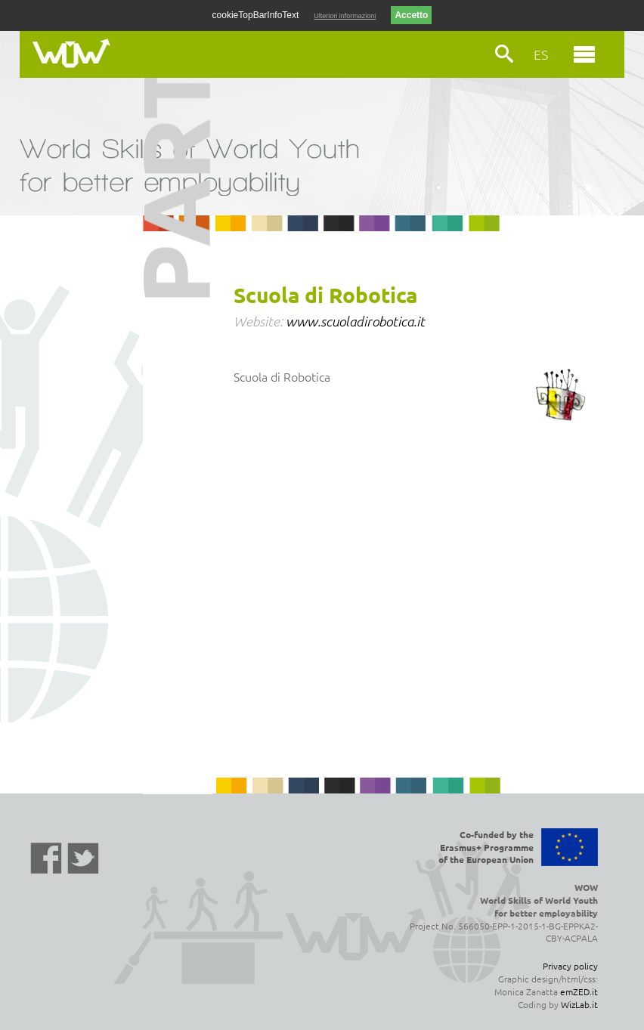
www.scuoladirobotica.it (355, 321)
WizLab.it (579, 1004)
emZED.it (579, 991)
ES (541, 54)
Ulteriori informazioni (345, 16)
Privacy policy (570, 966)
